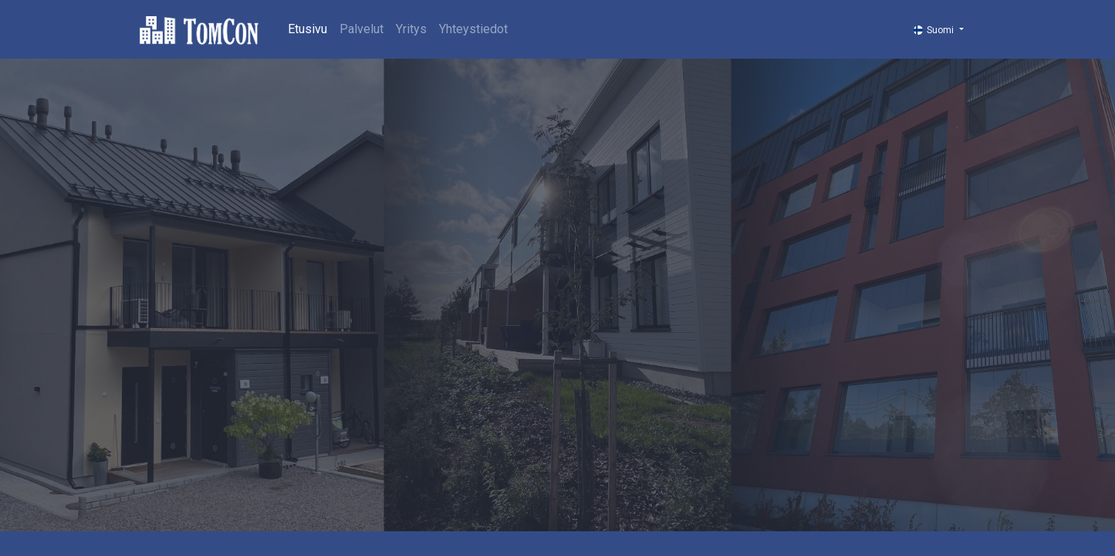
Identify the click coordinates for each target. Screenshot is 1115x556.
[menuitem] (307, 29)
